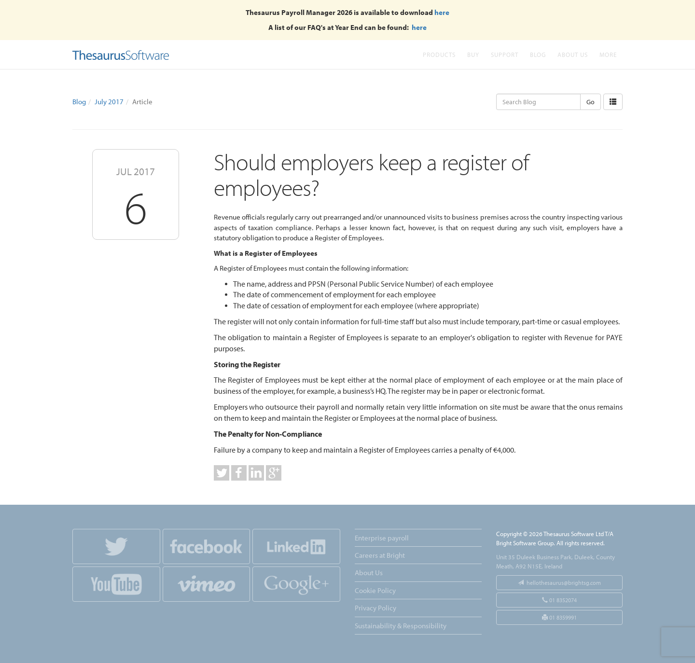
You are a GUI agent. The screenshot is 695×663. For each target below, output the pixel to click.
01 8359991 (559, 617)
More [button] (608, 54)
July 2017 (109, 101)
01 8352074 (559, 600)
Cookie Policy (375, 590)
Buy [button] (473, 54)
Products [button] (439, 54)
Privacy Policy (375, 607)
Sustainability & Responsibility (400, 625)
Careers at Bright (380, 555)
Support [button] (504, 54)
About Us (572, 54)
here (441, 12)
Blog (538, 54)
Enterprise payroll (382, 537)
